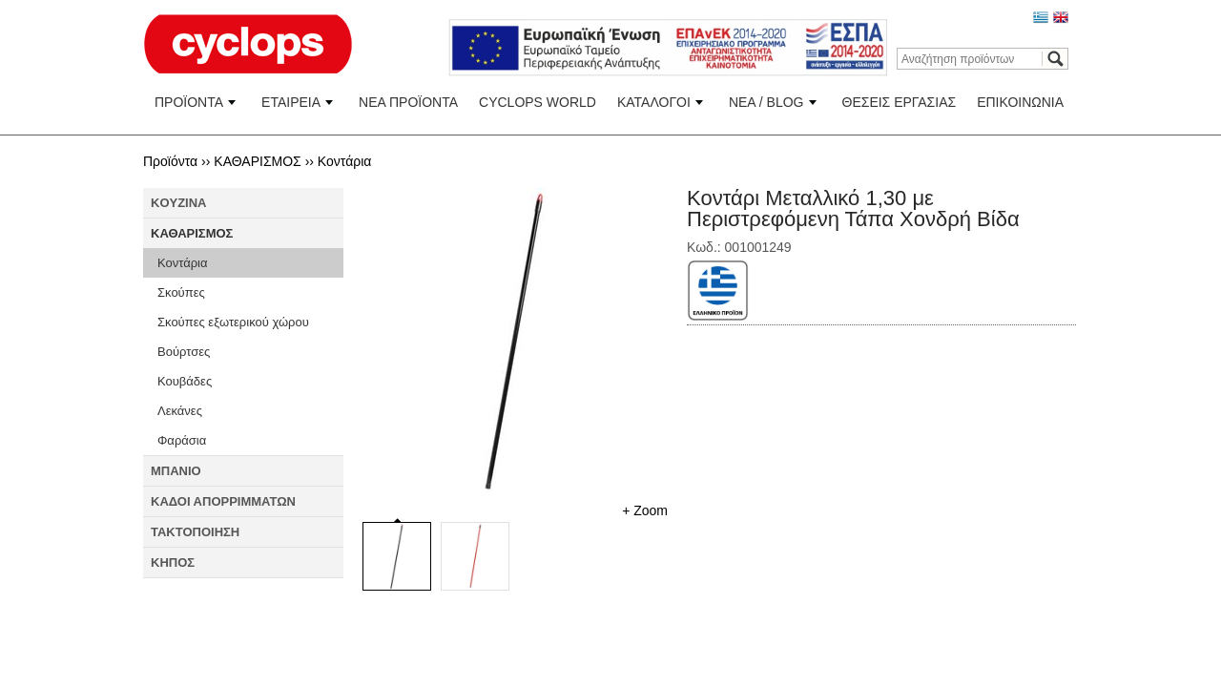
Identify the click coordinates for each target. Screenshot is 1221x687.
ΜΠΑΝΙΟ (176, 471)
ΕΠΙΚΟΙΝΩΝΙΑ (1020, 102)
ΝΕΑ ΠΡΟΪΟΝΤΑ (408, 102)
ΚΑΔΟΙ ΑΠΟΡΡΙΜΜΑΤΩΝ (223, 501)
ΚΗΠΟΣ (173, 562)
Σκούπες (181, 292)
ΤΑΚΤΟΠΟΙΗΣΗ (195, 532)
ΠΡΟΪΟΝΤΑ (189, 102)
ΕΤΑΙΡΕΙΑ (291, 102)
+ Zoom (645, 510)
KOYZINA (179, 203)
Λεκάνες (179, 411)
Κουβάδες (184, 381)
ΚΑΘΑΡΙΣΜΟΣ (257, 161)
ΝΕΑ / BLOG (766, 102)
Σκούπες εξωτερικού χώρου (233, 322)
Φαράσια (181, 440)
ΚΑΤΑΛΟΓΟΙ (654, 102)
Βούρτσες (183, 351)
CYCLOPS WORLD (537, 102)
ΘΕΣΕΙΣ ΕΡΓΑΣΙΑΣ (899, 102)
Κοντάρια (345, 161)
